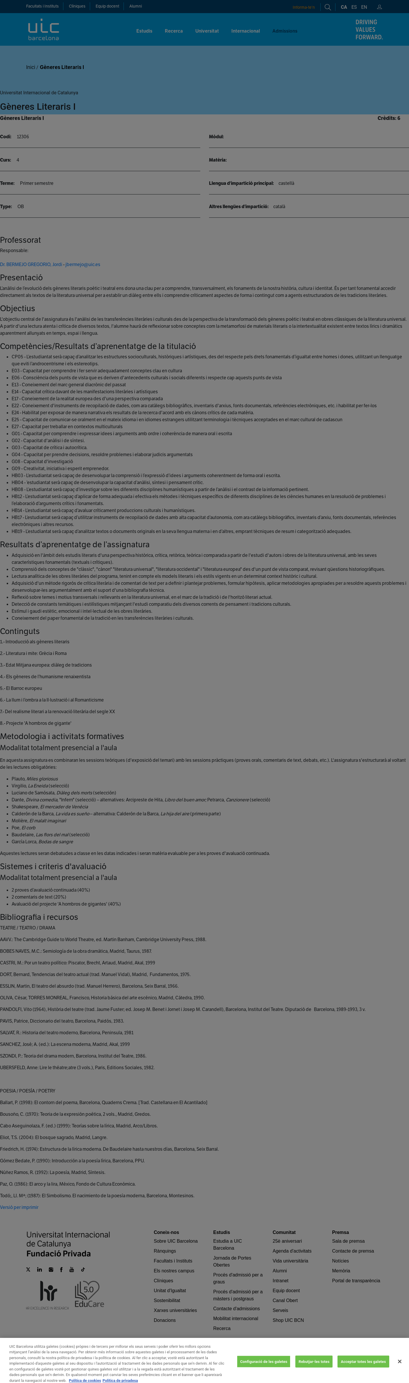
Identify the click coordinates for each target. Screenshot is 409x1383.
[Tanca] (399, 1369)
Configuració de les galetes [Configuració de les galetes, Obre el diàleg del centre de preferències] (263, 1369)
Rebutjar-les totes (314, 1369)
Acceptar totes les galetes (363, 1369)
